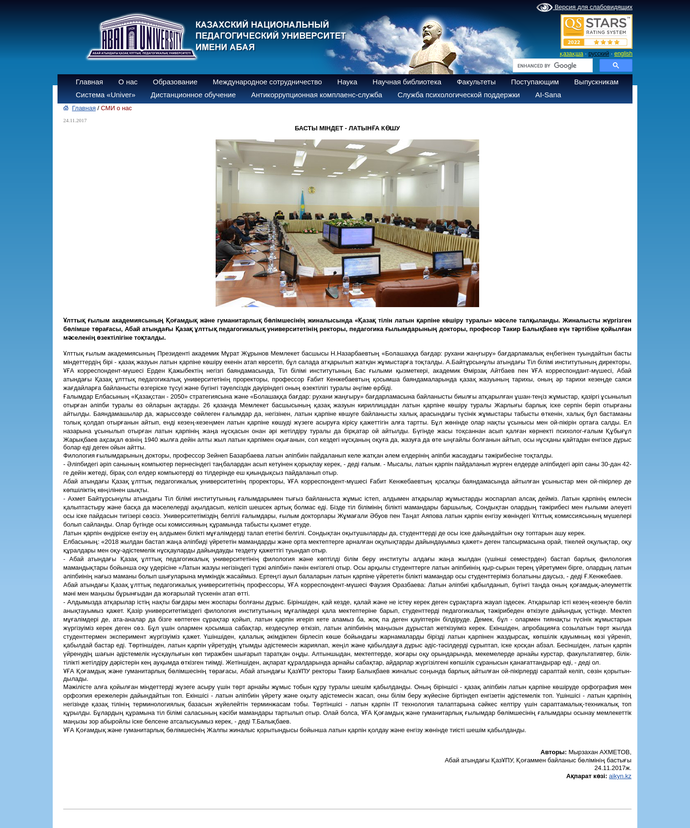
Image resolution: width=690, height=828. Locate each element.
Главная (89, 82)
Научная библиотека (407, 82)
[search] (552, 65)
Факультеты (476, 82)
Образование (175, 82)
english (623, 53)
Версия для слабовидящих (584, 7)
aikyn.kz (620, 776)
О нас (128, 82)
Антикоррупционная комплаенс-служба (316, 95)
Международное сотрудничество (267, 82)
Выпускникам (596, 82)
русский (598, 53)
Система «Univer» (106, 95)
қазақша (571, 53)
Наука (347, 82)
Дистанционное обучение (193, 95)
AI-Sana (548, 95)
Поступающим (535, 82)
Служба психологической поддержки (459, 95)
